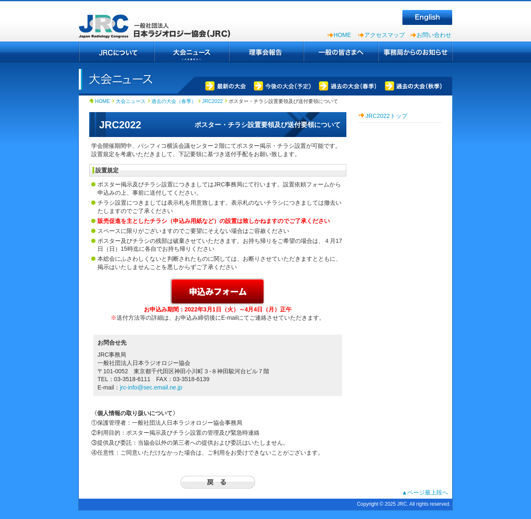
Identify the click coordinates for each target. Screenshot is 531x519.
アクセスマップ (384, 35)
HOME (342, 35)
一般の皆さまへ (341, 52)
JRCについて (116, 52)
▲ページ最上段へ (425, 492)
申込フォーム (218, 291)
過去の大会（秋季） (413, 85)
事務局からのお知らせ (415, 52)
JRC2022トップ (386, 116)
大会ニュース (191, 52)
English (427, 17)
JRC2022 (212, 101)
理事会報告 (266, 52)
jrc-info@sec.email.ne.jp (151, 387)
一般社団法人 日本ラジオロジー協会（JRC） (157, 21)
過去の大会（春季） (347, 85)
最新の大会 (224, 85)
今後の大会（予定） (281, 85)
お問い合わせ (434, 35)
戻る (217, 482)
